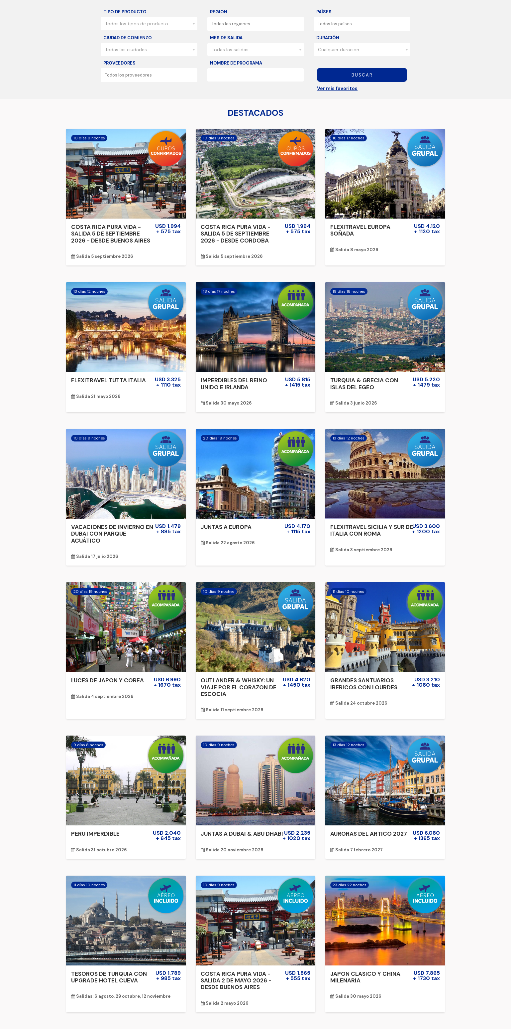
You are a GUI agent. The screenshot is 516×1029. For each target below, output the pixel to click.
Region (218, 12)
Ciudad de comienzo (127, 38)
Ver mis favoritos (337, 88)
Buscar (362, 75)
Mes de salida (226, 38)
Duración (327, 38)
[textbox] (258, 24)
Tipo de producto (125, 12)
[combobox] (149, 23)
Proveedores (119, 63)
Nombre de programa (236, 63)
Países (324, 12)
